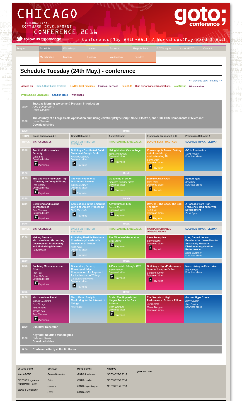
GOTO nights (164, 48)
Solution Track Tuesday (201, 142)
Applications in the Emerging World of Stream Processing (88, 205)
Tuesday (91, 57)
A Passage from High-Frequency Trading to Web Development (201, 207)
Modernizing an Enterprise (201, 266)
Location (91, 48)
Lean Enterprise (156, 237)
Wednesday (116, 57)
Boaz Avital (76, 247)
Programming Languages (125, 142)
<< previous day (198, 80)
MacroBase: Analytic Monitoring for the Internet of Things (88, 300)
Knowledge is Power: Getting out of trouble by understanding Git (164, 153)
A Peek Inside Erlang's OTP (125, 266)
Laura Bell (38, 156)
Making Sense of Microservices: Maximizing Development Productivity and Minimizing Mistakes (48, 242)
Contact (207, 48)
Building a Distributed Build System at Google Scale (87, 152)
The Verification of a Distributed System (83, 180)
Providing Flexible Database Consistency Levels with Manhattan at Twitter (87, 240)
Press (50, 392)
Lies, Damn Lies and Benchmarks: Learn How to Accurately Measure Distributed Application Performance (201, 243)
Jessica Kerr (115, 207)
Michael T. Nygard (42, 301)
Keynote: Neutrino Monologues (53, 335)
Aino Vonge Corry (43, 106)
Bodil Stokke (115, 241)
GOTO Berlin (83, 392)
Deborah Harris (42, 338)
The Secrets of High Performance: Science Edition (164, 299)
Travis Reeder (192, 154)
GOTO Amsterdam (86, 374)
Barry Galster (192, 301)
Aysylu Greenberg (80, 156)
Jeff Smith (152, 210)
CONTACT (52, 369)
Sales (50, 380)
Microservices (42, 142)
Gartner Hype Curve (197, 297)
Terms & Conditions (28, 390)
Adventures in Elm (120, 204)
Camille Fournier (155, 273)
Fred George (39, 185)
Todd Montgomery (118, 154)
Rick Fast (37, 273)
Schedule (45, 48)
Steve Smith (153, 160)
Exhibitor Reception (45, 327)
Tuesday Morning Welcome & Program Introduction (66, 103)
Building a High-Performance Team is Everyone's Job (164, 267)
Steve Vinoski (115, 269)
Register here (140, 48)
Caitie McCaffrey (79, 185)
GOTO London (84, 380)
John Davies (191, 304)
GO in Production (195, 150)
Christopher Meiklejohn (82, 278)
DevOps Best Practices (162, 142)
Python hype (192, 178)
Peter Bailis (76, 307)
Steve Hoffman (40, 276)
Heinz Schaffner (193, 253)
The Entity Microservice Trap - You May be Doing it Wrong (50, 180)
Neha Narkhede (79, 210)
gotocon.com (144, 371)
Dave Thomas (41, 110)
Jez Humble (153, 304)
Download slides (43, 124)
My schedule (47, 57)
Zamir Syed (191, 213)
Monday (67, 57)
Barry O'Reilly (154, 241)
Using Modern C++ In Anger (125, 150)
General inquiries (56, 374)
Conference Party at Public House (54, 349)
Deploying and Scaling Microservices (46, 205)
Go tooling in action (120, 178)
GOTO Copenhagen (87, 386)
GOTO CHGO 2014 (117, 380)
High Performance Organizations (159, 230)
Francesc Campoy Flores (121, 182)
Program (21, 48)
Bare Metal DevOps (158, 178)
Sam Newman (40, 210)
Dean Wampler (116, 307)
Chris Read (152, 182)
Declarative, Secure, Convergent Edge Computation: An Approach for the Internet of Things (87, 271)
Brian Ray (190, 182)
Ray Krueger (191, 269)
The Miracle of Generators (124, 237)
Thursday (138, 57)
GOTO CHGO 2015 (117, 374)
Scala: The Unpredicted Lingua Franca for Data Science (122, 300)
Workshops (69, 48)
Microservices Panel (45, 297)
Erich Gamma (41, 121)
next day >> (215, 80)
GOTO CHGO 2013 (117, 386)
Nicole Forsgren (155, 307)
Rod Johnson (39, 250)
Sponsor (114, 48)
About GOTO (187, 48)
